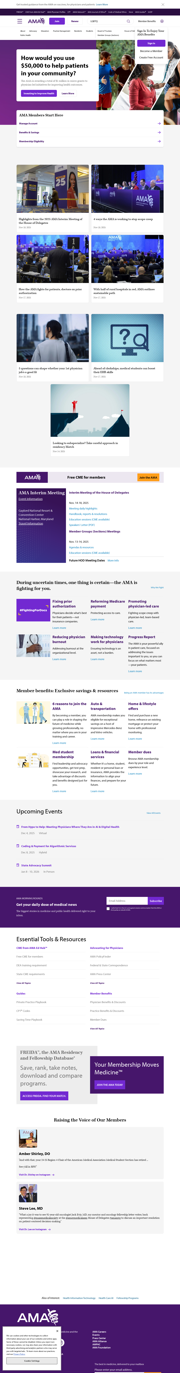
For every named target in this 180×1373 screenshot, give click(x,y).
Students (89, 31)
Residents (78, 31)
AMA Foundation (101, 1347)
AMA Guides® (140, 12)
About (22, 31)
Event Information (31, 499)
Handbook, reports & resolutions (88, 514)
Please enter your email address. (113, 1369)
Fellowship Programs (127, 1298)
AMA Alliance (99, 1341)
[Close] (57, 1331)
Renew (74, 21)
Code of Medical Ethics (117, 12)
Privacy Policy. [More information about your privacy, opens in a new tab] (19, 1354)
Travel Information (31, 523)
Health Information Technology (79, 1298)
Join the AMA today (110, 1085)
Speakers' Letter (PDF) (82, 525)
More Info (113, 560)
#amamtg (115, 1218)
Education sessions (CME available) (89, 519)
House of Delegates (132, 31)
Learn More (102, 4)
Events (96, 1334)
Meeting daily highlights (83, 508)
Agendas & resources (81, 547)
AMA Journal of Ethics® (97, 12)
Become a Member (151, 51)
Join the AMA (148, 477)
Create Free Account (151, 57)
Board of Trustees (105, 31)
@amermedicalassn (76, 1218)
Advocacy (33, 31)
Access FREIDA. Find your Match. (44, 1096)
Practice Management (61, 31)
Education (45, 31)
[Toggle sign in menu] (162, 21)
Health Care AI (106, 1298)
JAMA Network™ (79, 12)
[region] (32, 1348)
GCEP (150, 12)
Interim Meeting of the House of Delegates (99, 492)
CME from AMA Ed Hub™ (35, 12)
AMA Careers (99, 1331)
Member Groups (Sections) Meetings (94, 531)
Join (57, 21)
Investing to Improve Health (39, 93)
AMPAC (96, 1344)
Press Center (99, 1338)
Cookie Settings (32, 1361)
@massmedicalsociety (46, 1218)
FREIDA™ (19, 12)
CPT (69, 12)
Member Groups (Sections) (108, 35)
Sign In (151, 43)
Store (131, 12)
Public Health (25, 35)
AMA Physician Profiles (56, 12)
